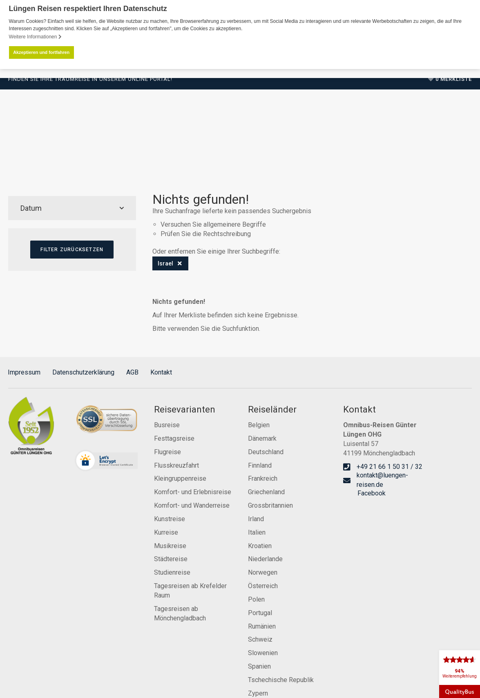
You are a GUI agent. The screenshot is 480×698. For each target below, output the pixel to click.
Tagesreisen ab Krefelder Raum (190, 590)
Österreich (263, 585)
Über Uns (272, 154)
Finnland (260, 464)
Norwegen (262, 572)
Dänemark (262, 438)
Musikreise (170, 545)
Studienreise (172, 572)
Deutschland (266, 451)
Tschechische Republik (281, 679)
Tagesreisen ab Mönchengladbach (180, 612)
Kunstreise (169, 518)
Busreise (167, 424)
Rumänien (262, 625)
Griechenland (266, 491)
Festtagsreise (174, 438)
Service (347, 154)
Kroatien (260, 545)
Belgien (259, 424)
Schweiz (260, 639)
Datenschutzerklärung (83, 371)
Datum (72, 207)
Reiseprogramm (63, 154)
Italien (257, 531)
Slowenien (263, 652)
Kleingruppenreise (180, 478)
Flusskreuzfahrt (176, 464)
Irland (256, 518)
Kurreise (166, 531)
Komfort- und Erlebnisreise (192, 491)
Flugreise (167, 451)
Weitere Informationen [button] (35, 37)
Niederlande (265, 558)
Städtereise (171, 558)
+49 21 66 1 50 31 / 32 (426, 117)
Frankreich (262, 478)
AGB (132, 371)
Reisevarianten (125, 154)
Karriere (311, 154)
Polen (256, 599)
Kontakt (161, 371)
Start (18, 154)
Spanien (259, 666)
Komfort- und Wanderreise (192, 505)
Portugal (260, 612)
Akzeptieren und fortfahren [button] (41, 52)
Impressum (24, 371)
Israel (165, 262)
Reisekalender (185, 154)
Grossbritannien (270, 505)
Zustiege (233, 154)
